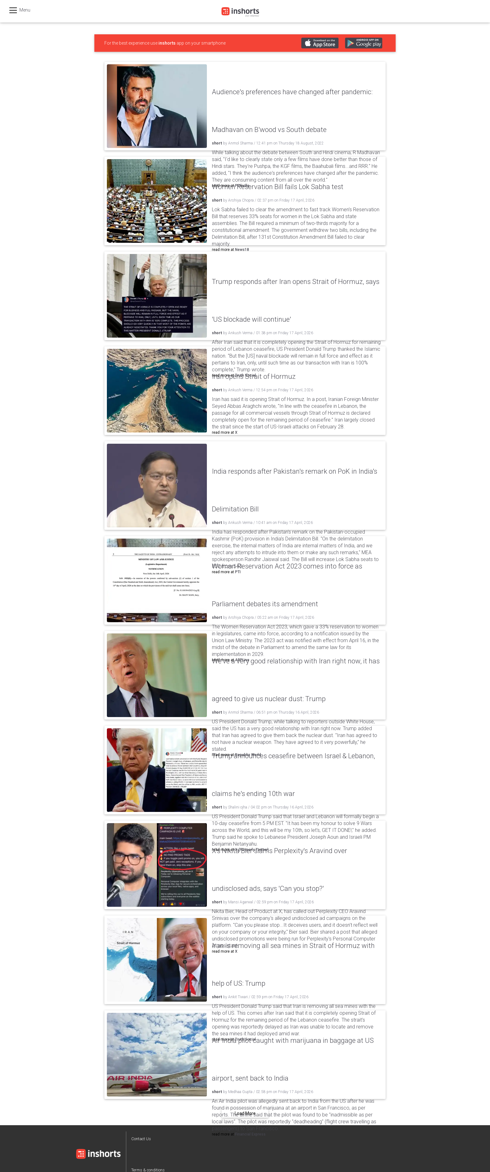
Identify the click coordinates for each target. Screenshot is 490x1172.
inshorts (167, 43)
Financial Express (250, 1134)
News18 (242, 249)
